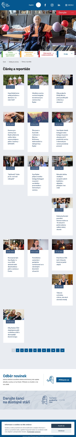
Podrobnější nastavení (33, 432)
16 (53, 350)
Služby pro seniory (14, 62)
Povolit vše (61, 426)
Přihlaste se (64, 380)
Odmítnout (61, 431)
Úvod (4, 62)
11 (44, 350)
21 (62, 350)
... (30, 350)
